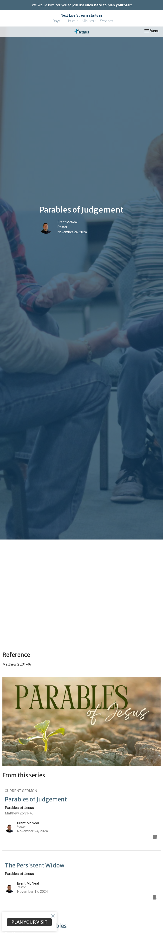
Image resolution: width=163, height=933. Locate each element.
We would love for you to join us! (82, 5)
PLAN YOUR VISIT (29, 922)
